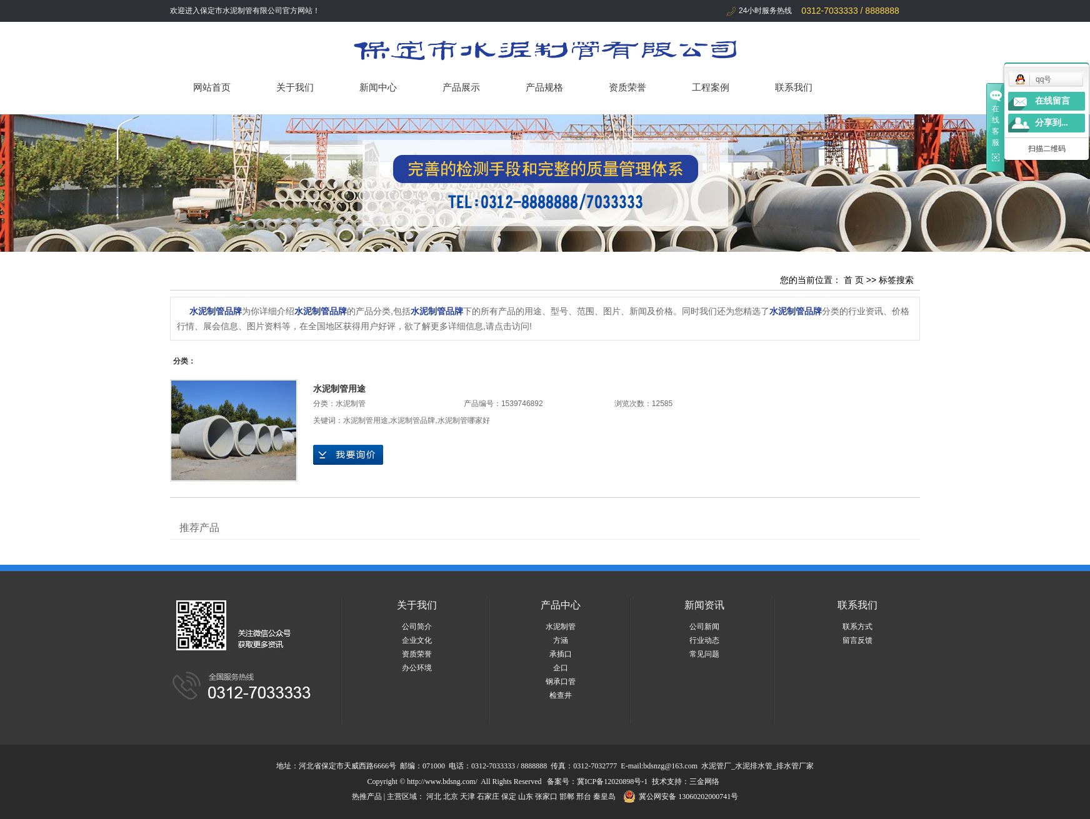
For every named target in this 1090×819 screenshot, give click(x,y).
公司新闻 (704, 626)
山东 (525, 796)
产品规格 (544, 87)
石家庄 (488, 796)
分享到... (1051, 122)
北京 (450, 796)
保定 (508, 796)
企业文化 (417, 640)
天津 (467, 796)
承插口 (560, 654)
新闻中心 (378, 87)
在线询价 (348, 455)
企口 (560, 667)
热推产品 (367, 796)
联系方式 (857, 626)
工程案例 (710, 87)
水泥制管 (351, 403)
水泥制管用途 (339, 389)
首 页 (854, 280)
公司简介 (417, 626)
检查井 (560, 695)
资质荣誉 (627, 87)
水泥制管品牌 (412, 420)
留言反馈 (857, 640)
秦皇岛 (604, 796)
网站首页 (212, 87)
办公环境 (417, 667)
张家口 (546, 796)
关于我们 (295, 87)
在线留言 (1052, 101)
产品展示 (461, 87)
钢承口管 (561, 681)
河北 (433, 796)
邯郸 (566, 796)
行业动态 (704, 640)
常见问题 (704, 654)
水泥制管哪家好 (464, 420)
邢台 (583, 796)
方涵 (560, 640)
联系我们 (793, 87)
